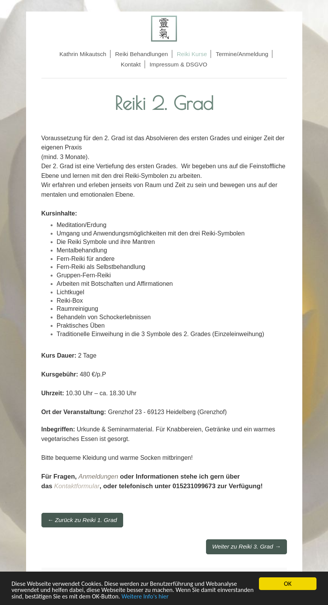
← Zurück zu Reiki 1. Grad (82, 520)
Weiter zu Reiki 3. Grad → (246, 546)
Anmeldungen (98, 476)
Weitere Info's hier (189, 596)
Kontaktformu (73, 486)
